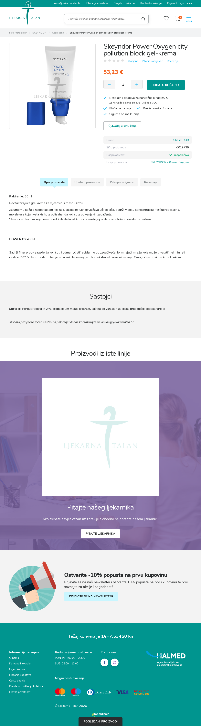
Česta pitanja (17, 681)
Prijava (171, 3)
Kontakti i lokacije (151, 3)
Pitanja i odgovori (152, 61)
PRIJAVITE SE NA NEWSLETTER (91, 597)
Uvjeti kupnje (17, 670)
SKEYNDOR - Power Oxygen (170, 162)
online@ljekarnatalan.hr (67, 3)
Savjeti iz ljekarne (124, 3)
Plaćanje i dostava (97, 3)
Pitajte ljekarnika (100, 534)
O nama (14, 659)
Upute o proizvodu (87, 182)
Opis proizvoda (53, 182)
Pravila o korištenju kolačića (26, 687)
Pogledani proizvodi (100, 721)
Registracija (185, 3)
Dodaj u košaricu (166, 84)
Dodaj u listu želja (123, 126)
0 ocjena (133, 61)
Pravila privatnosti (20, 693)
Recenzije (172, 61)
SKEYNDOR (181, 140)
